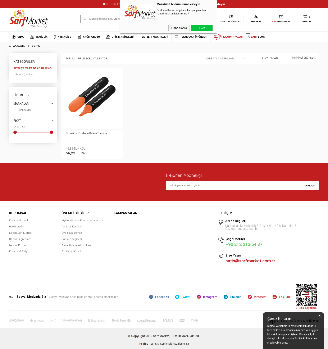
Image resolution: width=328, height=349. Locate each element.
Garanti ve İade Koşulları (76, 245)
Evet (202, 28)
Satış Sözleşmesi (72, 239)
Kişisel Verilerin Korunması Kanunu (82, 220)
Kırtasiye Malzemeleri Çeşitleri (32, 67)
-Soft (142, 343)
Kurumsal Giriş (18, 251)
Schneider (22, 111)
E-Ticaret (151, 343)
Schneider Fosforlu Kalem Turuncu (86, 133)
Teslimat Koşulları (72, 226)
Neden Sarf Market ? (21, 232)
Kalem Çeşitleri (24, 74)
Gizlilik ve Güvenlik (72, 251)
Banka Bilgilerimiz (20, 239)
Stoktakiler (267, 59)
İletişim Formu (17, 245)
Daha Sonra (179, 28)
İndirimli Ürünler (300, 59)
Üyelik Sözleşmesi (72, 232)
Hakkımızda (16, 226)
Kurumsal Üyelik (18, 220)
